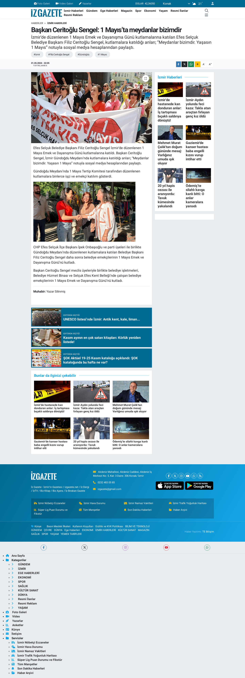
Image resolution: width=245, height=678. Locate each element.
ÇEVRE (48, 530)
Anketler (14, 625)
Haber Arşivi (178, 509)
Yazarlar (85, 3)
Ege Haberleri (109, 10)
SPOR (45, 534)
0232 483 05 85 (106, 482)
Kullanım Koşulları (83, 526)
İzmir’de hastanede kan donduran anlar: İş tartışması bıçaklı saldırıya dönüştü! (51, 408)
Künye (36, 526)
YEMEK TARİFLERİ (71, 534)
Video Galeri (64, 3)
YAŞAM (54, 534)
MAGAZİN (143, 530)
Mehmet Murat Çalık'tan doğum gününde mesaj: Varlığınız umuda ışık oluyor (129, 408)
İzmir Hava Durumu (92, 503)
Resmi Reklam (73, 15)
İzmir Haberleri (73, 10)
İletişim (14, 633)
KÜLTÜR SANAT (127, 530)
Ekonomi (150, 10)
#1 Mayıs (102, 54)
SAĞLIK (35, 534)
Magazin (126, 10)
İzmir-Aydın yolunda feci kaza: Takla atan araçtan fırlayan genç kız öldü (88, 408)
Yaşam (163, 10)
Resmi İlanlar (179, 10)
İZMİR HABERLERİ (57, 23)
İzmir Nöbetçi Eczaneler (50, 503)
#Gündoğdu (83, 54)
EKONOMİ (87, 530)
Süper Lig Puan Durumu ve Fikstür (51, 511)
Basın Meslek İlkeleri (58, 526)
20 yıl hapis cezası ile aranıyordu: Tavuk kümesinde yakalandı (86, 445)
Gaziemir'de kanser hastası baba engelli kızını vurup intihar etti (50, 445)
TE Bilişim (208, 531)
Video (13, 616)
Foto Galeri (42, 3)
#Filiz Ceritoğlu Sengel (58, 54)
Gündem (91, 10)
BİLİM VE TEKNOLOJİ (137, 526)
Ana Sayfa (15, 555)
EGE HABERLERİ (25, 573)
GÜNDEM (36, 530)
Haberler (37, 23)
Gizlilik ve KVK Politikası (109, 526)
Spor (138, 10)
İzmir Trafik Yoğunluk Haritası (188, 503)
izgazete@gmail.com (109, 489)
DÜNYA (58, 530)
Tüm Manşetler (89, 509)
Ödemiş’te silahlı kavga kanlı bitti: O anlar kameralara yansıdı (130, 445)
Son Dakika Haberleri (138, 509)
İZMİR (19, 568)
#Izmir (37, 54)
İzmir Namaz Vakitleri (138, 503)
